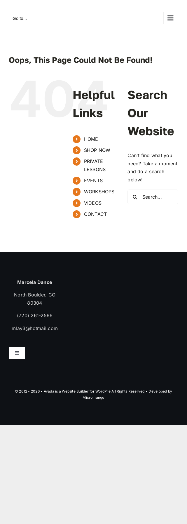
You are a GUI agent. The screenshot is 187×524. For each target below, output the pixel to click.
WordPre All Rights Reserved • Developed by (133, 391)
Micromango (93, 397)
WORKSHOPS (99, 192)
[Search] (134, 197)
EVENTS (93, 180)
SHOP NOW (97, 150)
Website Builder (75, 391)
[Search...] (152, 197)
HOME (91, 139)
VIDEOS (93, 203)
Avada (49, 391)
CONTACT (95, 214)
